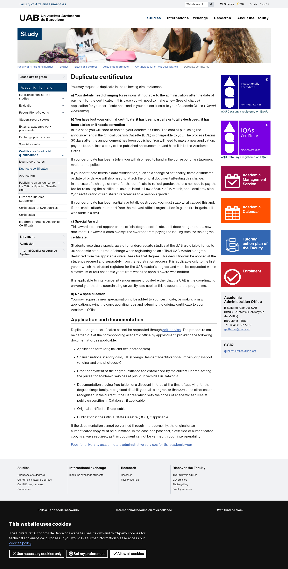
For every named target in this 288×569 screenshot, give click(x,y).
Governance (180, 479)
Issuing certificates (32, 161)
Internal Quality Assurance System (42, 251)
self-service (171, 330)
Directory (227, 4)
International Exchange (187, 18)
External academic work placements (35, 128)
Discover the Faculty (189, 468)
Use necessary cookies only (37, 553)
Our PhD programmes (30, 484)
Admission (42, 243)
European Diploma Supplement (31, 199)
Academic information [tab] (37, 87)
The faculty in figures (185, 474)
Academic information (116, 66)
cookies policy (20, 543)
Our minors (24, 489)
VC (240, 4)
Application (27, 175)
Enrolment (42, 236)
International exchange (87, 468)
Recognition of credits (42, 112)
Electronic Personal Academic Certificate (39, 223)
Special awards (29, 144)
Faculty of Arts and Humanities (43, 4)
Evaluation (42, 105)
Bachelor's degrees (86, 66)
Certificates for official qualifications (157, 66)
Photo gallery (180, 484)
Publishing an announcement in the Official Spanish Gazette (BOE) (39, 186)
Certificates (27, 215)
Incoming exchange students (86, 474)
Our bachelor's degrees (31, 474)
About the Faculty (253, 18)
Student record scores (34, 119)
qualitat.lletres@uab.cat (240, 351)
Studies (154, 18)
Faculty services (182, 489)
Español (264, 4)
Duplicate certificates (33, 168)
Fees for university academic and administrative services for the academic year (131, 444)
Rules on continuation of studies (42, 96)
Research (222, 18)
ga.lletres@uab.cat (237, 329)
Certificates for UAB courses (38, 208)
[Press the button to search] (211, 4)
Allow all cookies (128, 553)
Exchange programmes (42, 137)
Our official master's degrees (34, 479)
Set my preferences (87, 553)
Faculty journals (130, 479)
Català (253, 4)
